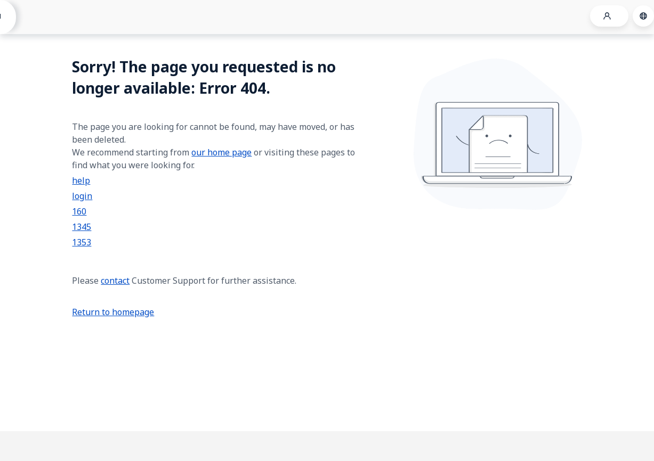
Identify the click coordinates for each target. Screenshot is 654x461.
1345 (81, 227)
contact (115, 280)
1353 (81, 242)
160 (79, 211)
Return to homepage (113, 312)
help (81, 180)
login (82, 196)
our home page (221, 152)
